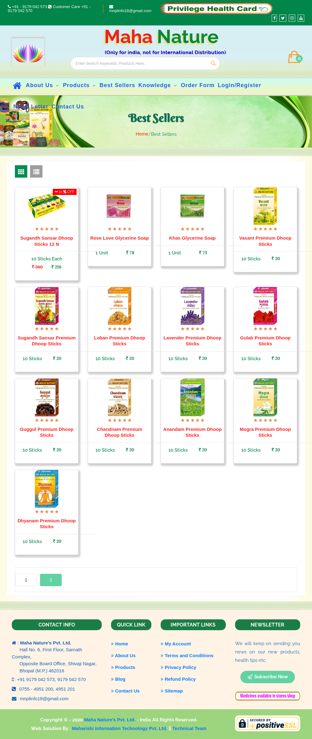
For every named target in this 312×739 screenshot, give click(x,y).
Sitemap (172, 690)
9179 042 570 (71, 679)
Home (142, 133)
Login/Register (239, 85)
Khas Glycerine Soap (192, 238)
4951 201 (65, 689)
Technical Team (189, 728)
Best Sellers (117, 85)
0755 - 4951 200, (37, 689)
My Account (176, 643)
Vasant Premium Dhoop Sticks (265, 240)
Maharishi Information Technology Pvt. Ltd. (120, 728)
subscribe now (267, 677)
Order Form (198, 85)
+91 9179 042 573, (37, 679)
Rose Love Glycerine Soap (119, 238)
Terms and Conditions (187, 655)
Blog (118, 679)
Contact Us (125, 690)
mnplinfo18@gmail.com (130, 9)
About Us (43, 85)
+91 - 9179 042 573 (28, 6)
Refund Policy (178, 679)
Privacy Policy (178, 667)
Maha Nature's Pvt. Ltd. (110, 719)
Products (79, 85)
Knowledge (158, 85)
